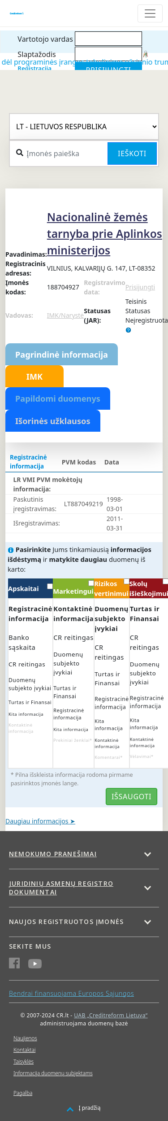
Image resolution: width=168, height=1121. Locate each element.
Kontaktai (24, 1050)
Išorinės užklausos (52, 421)
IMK (34, 376)
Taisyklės (23, 1061)
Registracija (34, 68)
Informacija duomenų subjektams (53, 1073)
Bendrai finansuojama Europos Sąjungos (71, 993)
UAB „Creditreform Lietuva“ (110, 1015)
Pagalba (22, 1093)
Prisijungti (140, 287)
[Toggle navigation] (150, 13)
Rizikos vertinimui (111, 588)
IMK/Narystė (65, 315)
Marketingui (73, 588)
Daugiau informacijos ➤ (40, 821)
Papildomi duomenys (57, 398)
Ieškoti (132, 153)
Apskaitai (30, 588)
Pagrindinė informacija (61, 354)
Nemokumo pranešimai (53, 854)
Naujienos (25, 1038)
